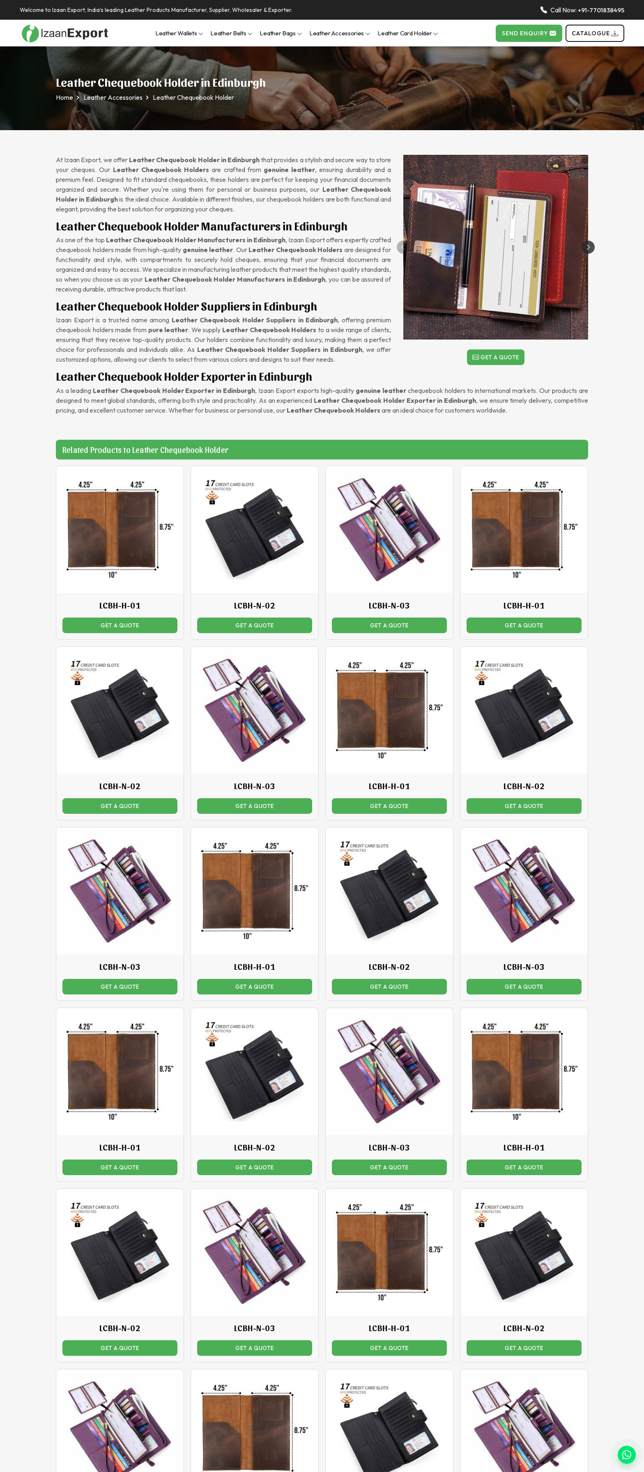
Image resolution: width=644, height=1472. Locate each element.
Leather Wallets (179, 33)
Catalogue (595, 33)
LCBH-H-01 (120, 605)
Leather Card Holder (407, 33)
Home (64, 97)
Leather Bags (281, 33)
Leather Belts (231, 33)
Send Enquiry (529, 33)
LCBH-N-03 (389, 605)
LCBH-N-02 (255, 605)
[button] (588, 247)
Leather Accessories (339, 33)
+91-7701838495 (601, 10)
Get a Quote (496, 358)
